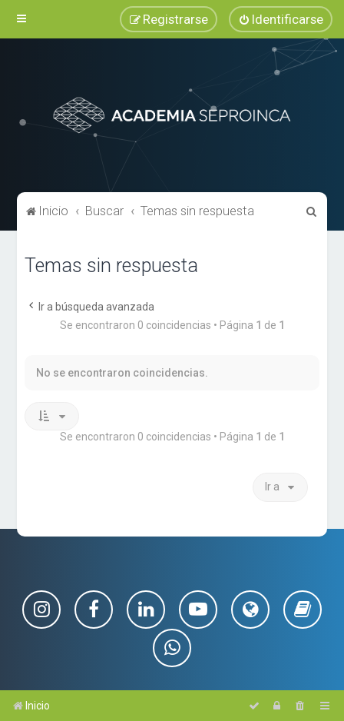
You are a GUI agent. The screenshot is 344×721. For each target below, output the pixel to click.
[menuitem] (280, 19)
